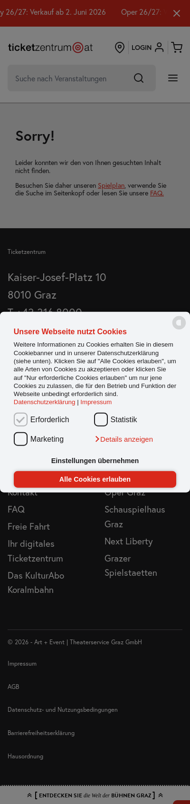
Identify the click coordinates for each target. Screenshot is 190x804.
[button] (123, 439)
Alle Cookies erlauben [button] (95, 479)
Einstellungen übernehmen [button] (95, 461)
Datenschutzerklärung (45, 402)
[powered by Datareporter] (179, 328)
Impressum (96, 402)
